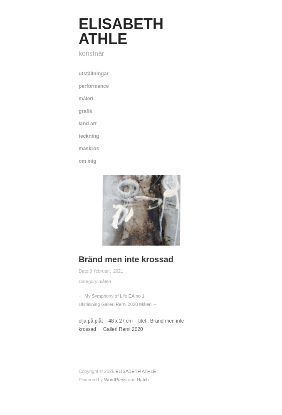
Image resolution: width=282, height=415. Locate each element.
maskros (89, 148)
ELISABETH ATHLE (121, 31)
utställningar (94, 73)
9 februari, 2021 (106, 270)
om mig (87, 161)
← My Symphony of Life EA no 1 (111, 295)
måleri (86, 98)
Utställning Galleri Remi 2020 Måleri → (118, 304)
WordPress (115, 379)
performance (94, 86)
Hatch (143, 379)
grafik (85, 111)
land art (87, 123)
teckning (89, 136)
